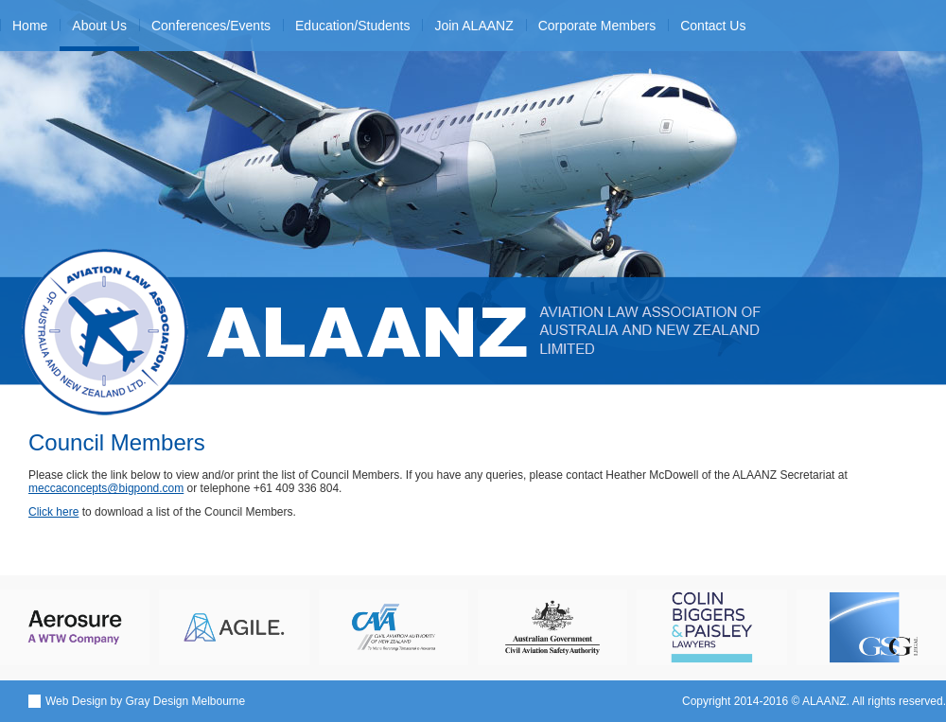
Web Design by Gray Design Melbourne (145, 701)
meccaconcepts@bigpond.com (106, 488)
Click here (53, 512)
